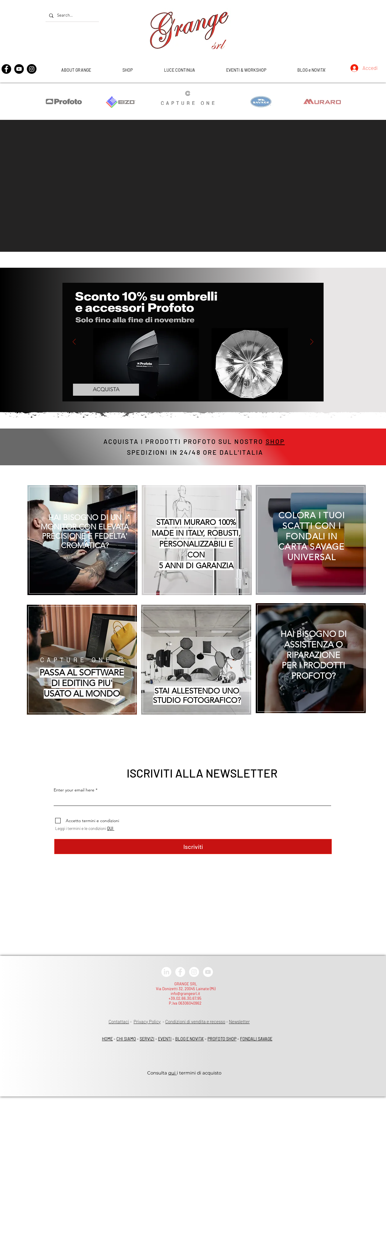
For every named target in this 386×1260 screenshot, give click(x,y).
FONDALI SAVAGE (256, 1038)
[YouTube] (19, 69)
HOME (107, 1038)
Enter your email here (74, 790)
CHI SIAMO (126, 1038)
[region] (79, 537)
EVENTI (165, 1038)
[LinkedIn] (166, 972)
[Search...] (71, 15)
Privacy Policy (147, 1021)
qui (172, 1073)
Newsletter (239, 1021)
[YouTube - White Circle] (208, 972)
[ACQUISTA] (106, 390)
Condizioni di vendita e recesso (195, 1021)
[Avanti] (311, 342)
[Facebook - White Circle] (180, 972)
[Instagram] (31, 69)
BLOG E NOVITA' (189, 1038)
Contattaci (119, 1021)
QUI (110, 828)
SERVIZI (147, 1038)
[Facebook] (6, 69)
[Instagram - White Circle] (194, 972)
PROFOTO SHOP (221, 1038)
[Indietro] (74, 342)
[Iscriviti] (193, 846)
